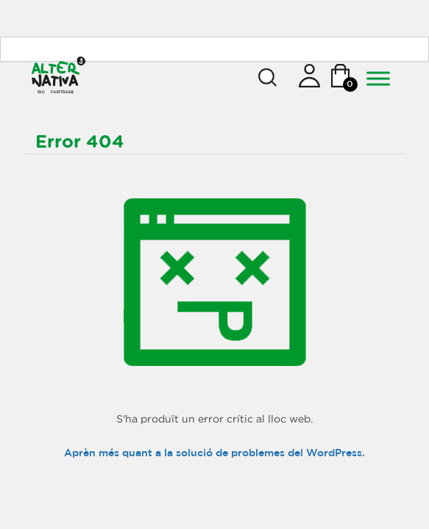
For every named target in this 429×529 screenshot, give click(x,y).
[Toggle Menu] (378, 78)
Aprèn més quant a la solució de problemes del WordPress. (214, 453)
